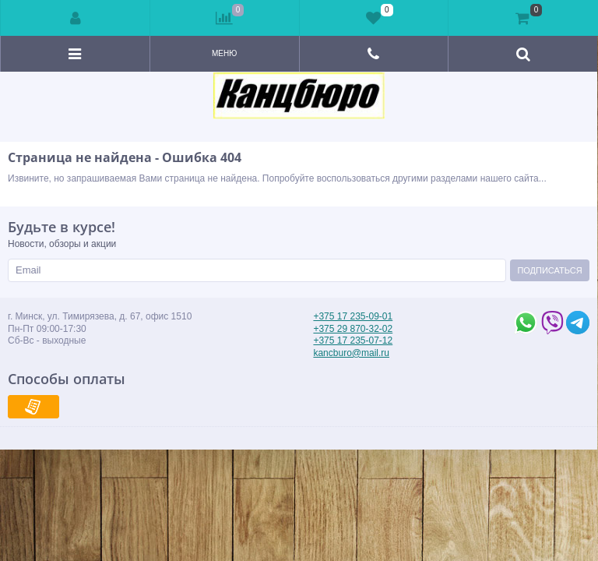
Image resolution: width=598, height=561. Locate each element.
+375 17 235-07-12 (352, 340)
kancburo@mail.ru (351, 353)
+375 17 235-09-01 (352, 316)
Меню (224, 53)
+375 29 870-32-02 (352, 328)
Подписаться (549, 270)
